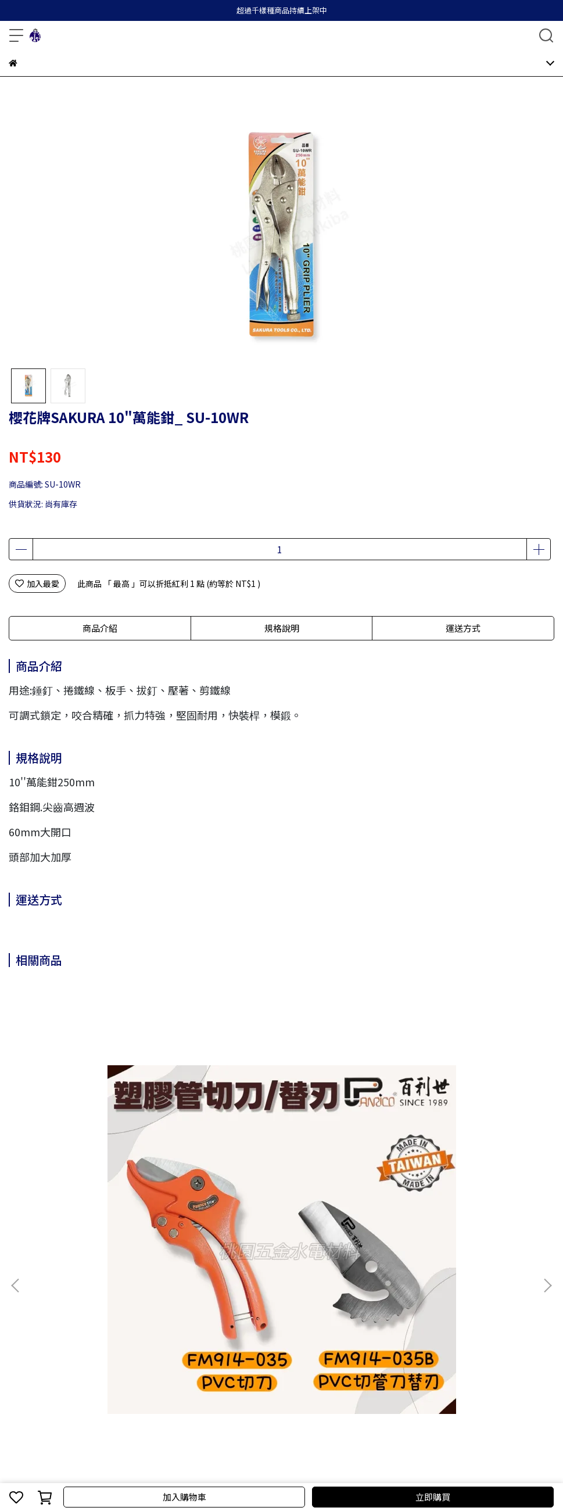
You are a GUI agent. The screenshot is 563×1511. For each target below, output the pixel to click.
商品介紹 (100, 628)
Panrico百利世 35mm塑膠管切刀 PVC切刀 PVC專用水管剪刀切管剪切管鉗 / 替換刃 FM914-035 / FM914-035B (106, 1155)
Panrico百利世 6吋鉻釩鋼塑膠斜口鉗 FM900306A (277, 1155)
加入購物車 (184, 1497)
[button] (547, 1112)
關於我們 (25, 1282)
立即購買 (432, 1497)
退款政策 (101, 1282)
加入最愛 (37, 583)
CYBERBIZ (276, 1467)
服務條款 (178, 1282)
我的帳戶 (63, 1282)
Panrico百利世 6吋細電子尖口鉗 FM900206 (446, 1155)
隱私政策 (140, 1282)
